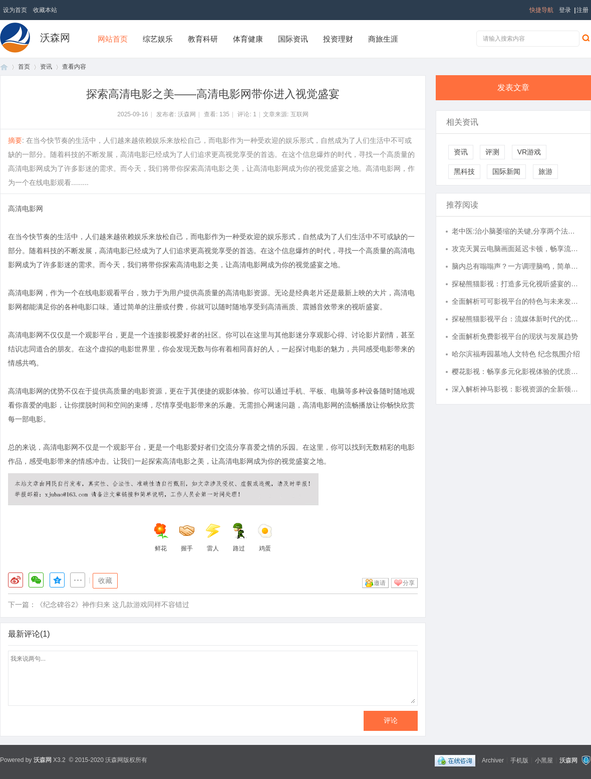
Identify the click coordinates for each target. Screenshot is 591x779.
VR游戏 (529, 152)
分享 (409, 583)
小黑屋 (544, 759)
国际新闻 (506, 171)
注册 (582, 10)
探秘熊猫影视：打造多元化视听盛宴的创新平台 (516, 284)
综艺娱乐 (158, 39)
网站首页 (113, 39)
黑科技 (464, 171)
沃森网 (55, 37)
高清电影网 (25, 209)
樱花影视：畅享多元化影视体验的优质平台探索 (516, 371)
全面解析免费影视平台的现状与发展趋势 (515, 336)
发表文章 (513, 87)
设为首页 (15, 10)
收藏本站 (45, 10)
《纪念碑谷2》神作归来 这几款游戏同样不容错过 (112, 605)
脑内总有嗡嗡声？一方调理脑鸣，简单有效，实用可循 (516, 266)
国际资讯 (293, 39)
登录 (565, 10)
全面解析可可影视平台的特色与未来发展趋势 (516, 301)
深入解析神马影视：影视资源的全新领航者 (516, 389)
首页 (4, 67)
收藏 (105, 580)
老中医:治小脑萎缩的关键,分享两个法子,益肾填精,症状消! (516, 231)
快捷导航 (541, 10)
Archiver (493, 759)
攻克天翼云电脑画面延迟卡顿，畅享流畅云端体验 (516, 249)
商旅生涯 (383, 39)
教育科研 (203, 39)
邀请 (380, 583)
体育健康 (248, 39)
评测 (492, 152)
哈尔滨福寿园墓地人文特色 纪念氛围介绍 (516, 354)
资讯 (46, 66)
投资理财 (338, 39)
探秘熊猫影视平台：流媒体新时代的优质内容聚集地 (516, 319)
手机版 (519, 759)
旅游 (545, 171)
